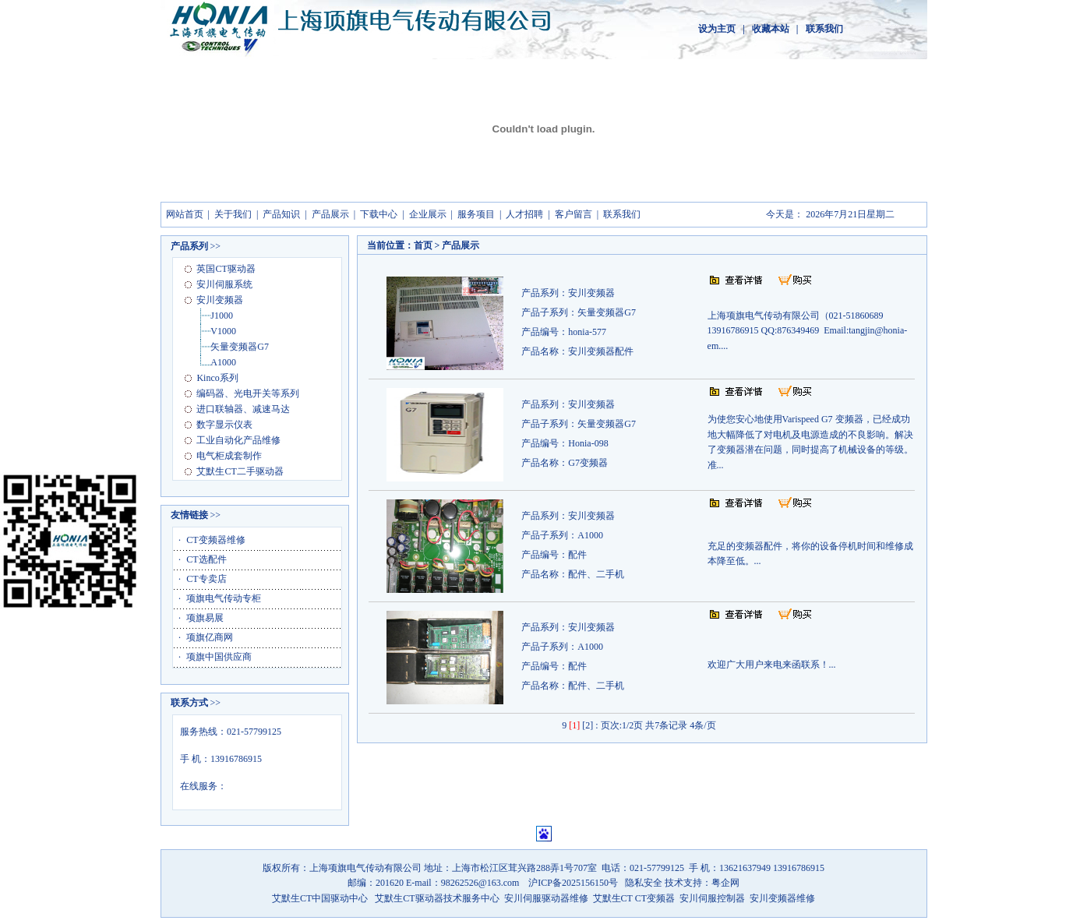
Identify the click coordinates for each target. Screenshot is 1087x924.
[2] (587, 725)
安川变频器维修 (782, 898)
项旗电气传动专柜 (223, 598)
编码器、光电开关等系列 (247, 393)
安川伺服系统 (224, 284)
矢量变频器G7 (239, 346)
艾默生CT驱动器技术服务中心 (437, 898)
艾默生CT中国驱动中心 (320, 898)
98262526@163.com (481, 882)
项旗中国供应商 (219, 656)
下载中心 (378, 214)
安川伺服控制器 (713, 898)
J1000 (221, 315)
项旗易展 (205, 617)
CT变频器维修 (215, 539)
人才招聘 (524, 214)
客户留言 (573, 214)
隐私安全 (645, 882)
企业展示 (427, 214)
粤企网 (725, 882)
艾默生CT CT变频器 (634, 898)
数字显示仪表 (224, 424)
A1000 (223, 362)
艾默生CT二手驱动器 (239, 471)
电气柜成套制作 (229, 455)
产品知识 (281, 214)
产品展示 (330, 214)
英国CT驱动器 (225, 268)
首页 (423, 245)
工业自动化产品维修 (238, 440)
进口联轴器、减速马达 (243, 409)
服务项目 (476, 214)
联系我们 (824, 28)
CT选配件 (206, 559)
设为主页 (717, 28)
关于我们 (233, 214)
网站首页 (184, 214)
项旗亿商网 (209, 637)
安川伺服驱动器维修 (546, 898)
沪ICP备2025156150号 (573, 882)
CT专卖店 (206, 578)
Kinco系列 (217, 377)
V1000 (223, 331)
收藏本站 (770, 28)
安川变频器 (219, 299)
